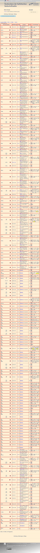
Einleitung (6, 14)
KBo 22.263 (14, 459)
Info (11, 1)
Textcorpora (25, 0)
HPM (11, 0)
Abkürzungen (10, 14)
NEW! (8, 0)
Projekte (30, 0)
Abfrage (15, 14)
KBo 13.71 (14, 190)
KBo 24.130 (14, 90)
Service (16, 1)
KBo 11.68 (14, 162)
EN (22, 1)
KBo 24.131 (14, 35)
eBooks (7, 1)
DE (21, 1)
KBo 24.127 (14, 59)
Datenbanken (17, 0)
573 (17, 30)
